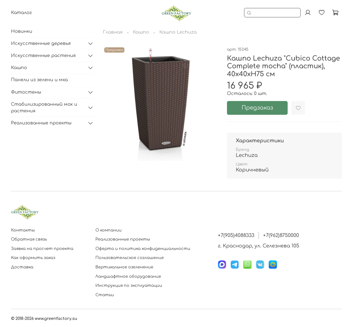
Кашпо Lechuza (178, 32)
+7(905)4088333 (236, 235)
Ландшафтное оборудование (128, 276)
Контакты (23, 230)
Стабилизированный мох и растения (44, 107)
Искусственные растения (43, 55)
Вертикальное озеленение (124, 267)
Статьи (104, 295)
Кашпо (141, 32)
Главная (112, 32)
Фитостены (26, 92)
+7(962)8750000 (281, 235)
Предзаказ (257, 108)
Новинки (21, 31)
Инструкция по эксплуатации (128, 285)
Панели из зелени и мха (39, 79)
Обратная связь (29, 239)
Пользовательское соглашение (129, 257)
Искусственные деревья (41, 43)
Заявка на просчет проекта (42, 248)
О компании (108, 230)
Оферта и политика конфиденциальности (142, 248)
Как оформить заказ (33, 257)
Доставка (22, 267)
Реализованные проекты (41, 123)
